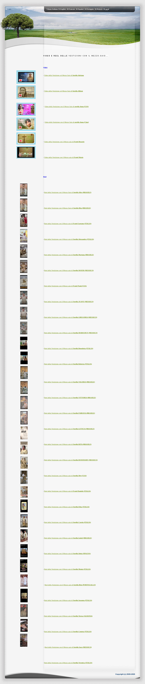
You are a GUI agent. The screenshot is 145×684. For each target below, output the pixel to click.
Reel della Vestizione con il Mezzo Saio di (67, 192)
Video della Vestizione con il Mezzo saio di (64, 142)
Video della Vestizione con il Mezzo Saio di (67, 106)
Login (9, 9)
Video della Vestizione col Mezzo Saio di (64, 75)
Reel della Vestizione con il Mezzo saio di (67, 223)
